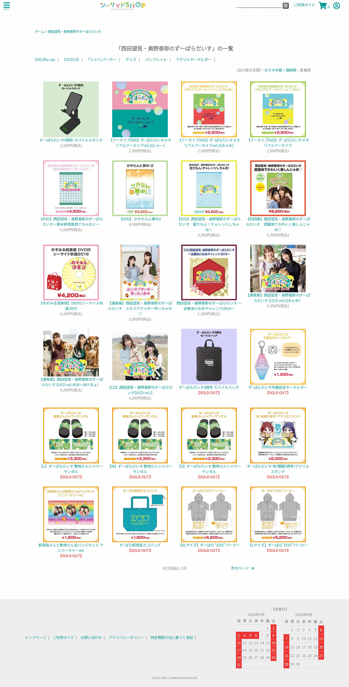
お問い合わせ (91, 637)
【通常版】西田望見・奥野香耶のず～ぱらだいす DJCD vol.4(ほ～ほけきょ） (71, 381)
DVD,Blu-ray (45, 59)
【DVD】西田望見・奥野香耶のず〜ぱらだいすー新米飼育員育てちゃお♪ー (71, 221)
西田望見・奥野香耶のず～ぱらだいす (74, 31)
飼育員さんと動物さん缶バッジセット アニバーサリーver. (71, 547)
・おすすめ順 (271, 70)
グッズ (131, 59)
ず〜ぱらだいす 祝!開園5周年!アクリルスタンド (278, 468)
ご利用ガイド (63, 637)
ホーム (39, 31)
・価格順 (289, 70)
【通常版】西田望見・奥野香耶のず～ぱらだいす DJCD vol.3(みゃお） (278, 297)
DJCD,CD (71, 59)
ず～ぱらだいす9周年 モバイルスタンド (71, 140)
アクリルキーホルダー (193, 59)
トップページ (35, 637)
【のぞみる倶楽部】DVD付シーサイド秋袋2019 (71, 305)
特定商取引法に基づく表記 (171, 637)
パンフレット (156, 59)
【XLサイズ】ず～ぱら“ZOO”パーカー (209, 545)
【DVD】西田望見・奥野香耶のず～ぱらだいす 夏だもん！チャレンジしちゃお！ (209, 224)
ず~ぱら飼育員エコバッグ (140, 545)
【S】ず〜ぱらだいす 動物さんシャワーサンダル (209, 468)
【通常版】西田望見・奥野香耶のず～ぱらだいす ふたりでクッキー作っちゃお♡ (140, 308)
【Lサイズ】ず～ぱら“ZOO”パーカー (278, 545)
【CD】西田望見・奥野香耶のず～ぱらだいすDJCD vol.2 (140, 389)
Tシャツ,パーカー (102, 59)
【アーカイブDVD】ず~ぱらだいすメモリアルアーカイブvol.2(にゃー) (140, 142)
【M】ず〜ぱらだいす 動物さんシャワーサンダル (140, 468)
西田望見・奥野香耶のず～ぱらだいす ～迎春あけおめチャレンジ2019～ (209, 305)
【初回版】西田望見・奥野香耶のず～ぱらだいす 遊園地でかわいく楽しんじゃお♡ (278, 224)
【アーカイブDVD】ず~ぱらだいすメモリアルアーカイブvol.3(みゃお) (209, 142)
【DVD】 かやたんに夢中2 (140, 218)
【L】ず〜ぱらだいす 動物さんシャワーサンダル (71, 468)
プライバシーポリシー (126, 637)
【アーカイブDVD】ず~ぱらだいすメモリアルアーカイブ (278, 142)
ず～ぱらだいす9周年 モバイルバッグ (209, 387)
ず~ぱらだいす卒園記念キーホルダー (277, 387)
